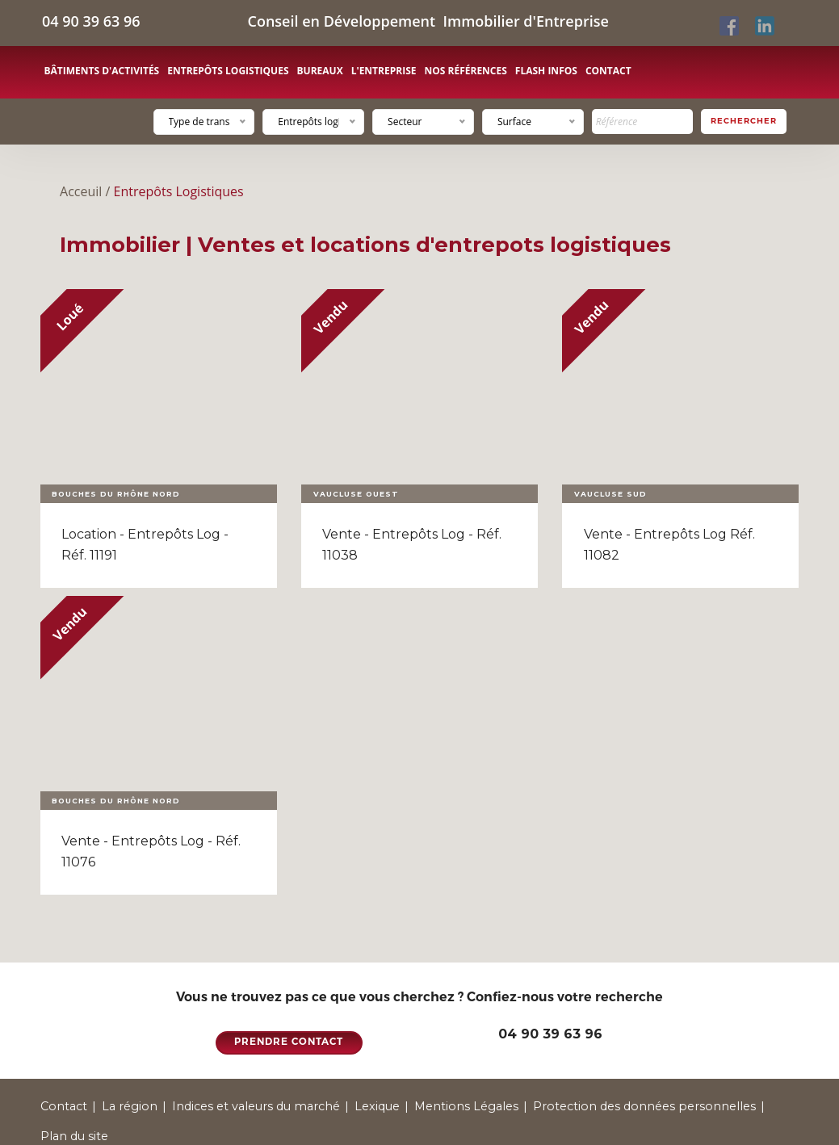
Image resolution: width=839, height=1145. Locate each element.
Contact (608, 71)
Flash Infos (546, 71)
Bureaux (320, 71)
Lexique (377, 1106)
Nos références (465, 71)
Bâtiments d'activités (102, 71)
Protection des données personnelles (644, 1106)
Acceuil (81, 191)
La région (129, 1106)
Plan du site (74, 1136)
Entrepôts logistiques (227, 71)
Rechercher (744, 120)
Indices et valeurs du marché (256, 1106)
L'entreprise (384, 71)
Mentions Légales (466, 1106)
